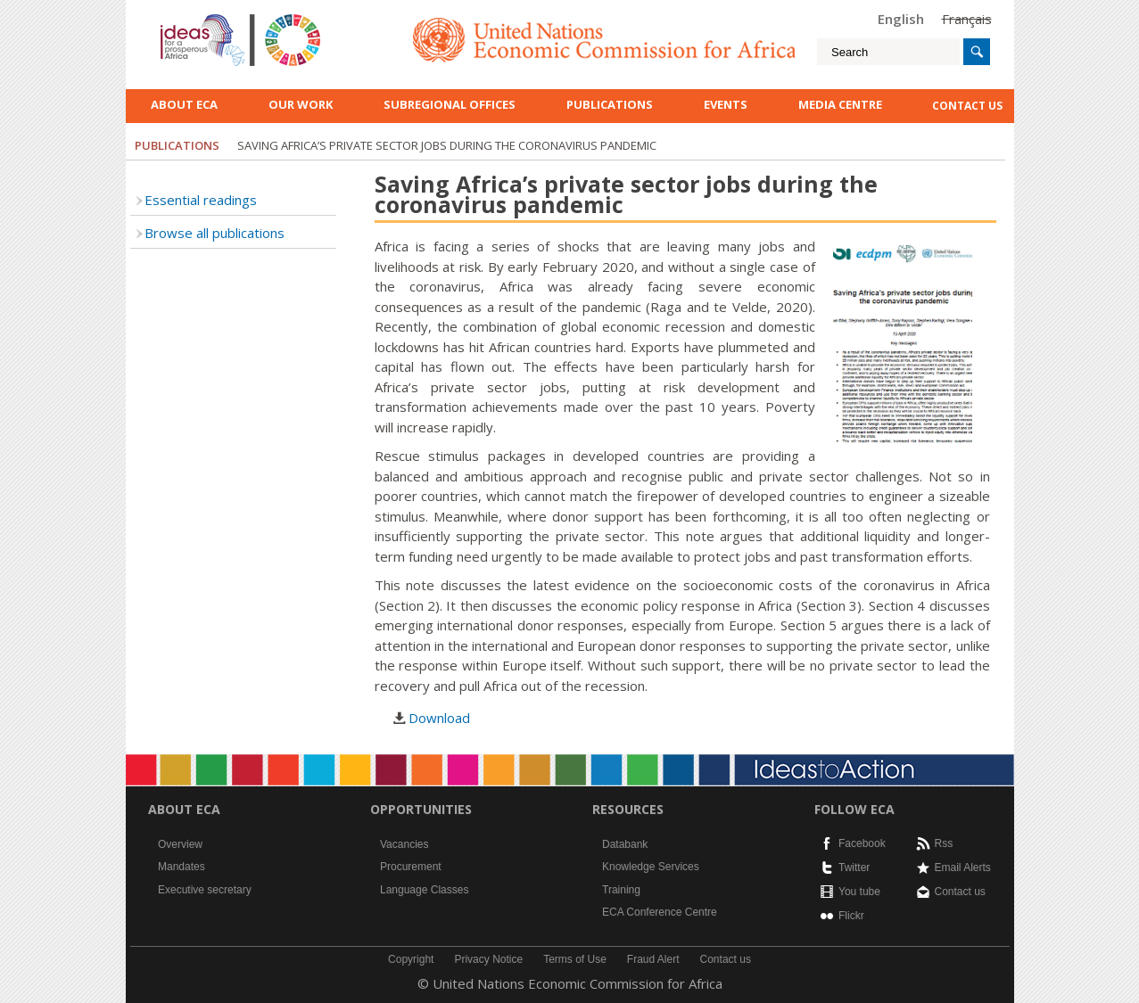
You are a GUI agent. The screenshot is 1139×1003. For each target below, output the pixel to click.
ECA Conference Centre (659, 912)
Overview (180, 844)
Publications (609, 104)
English (901, 19)
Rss (944, 843)
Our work (300, 104)
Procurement (411, 866)
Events (725, 104)
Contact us (960, 891)
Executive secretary (205, 890)
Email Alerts (963, 867)
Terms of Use (575, 959)
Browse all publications (214, 233)
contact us (967, 105)
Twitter (854, 867)
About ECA (184, 104)
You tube (859, 891)
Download (439, 718)
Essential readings (200, 200)
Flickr (851, 915)
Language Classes (424, 890)
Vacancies (404, 844)
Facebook (862, 843)
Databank (625, 844)
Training (621, 890)
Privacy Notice (488, 959)
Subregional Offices (450, 104)
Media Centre (840, 104)
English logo (184, 18)
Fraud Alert (653, 959)
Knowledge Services (650, 866)
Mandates (181, 866)
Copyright (410, 959)
